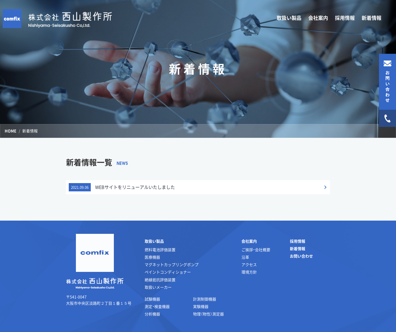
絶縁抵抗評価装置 (160, 279)
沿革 (245, 257)
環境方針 (249, 272)
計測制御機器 (204, 299)
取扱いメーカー (158, 287)
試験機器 (152, 299)
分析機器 (152, 314)
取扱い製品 (154, 241)
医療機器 (152, 257)
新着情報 (371, 18)
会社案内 (249, 241)
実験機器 (200, 306)
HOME (10, 130)
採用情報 (345, 18)
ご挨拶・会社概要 (255, 249)
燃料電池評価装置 (160, 249)
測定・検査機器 (157, 306)
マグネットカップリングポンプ (172, 264)
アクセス (249, 264)
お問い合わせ (301, 256)
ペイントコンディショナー (168, 272)
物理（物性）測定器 (208, 314)
